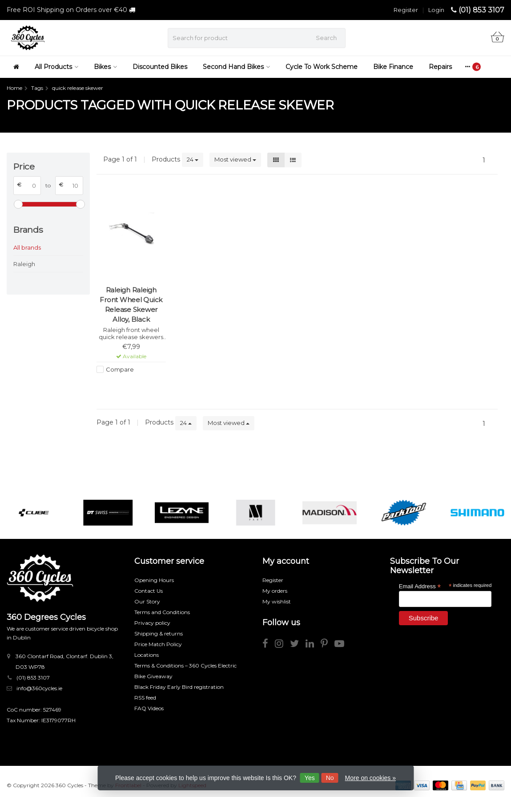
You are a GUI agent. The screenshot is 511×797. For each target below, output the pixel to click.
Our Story (147, 601)
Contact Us (148, 590)
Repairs (440, 67)
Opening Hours (154, 580)
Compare (120, 369)
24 (192, 159)
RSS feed (145, 697)
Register (406, 9)
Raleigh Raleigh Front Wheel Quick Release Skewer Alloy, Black (131, 305)
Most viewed (235, 159)
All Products (56, 67)
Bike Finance (393, 67)
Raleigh (24, 263)
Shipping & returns (158, 633)
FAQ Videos (149, 708)
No (330, 777)
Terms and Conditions (162, 612)
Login (436, 9)
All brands (27, 247)
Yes (310, 777)
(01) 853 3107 (481, 10)
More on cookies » (370, 777)
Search (326, 37)
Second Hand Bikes (236, 67)
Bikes (105, 67)
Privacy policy (152, 622)
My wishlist (276, 601)
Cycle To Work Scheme (322, 67)
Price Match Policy (158, 644)
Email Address (420, 586)
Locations (146, 654)
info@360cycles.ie (39, 688)
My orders (274, 590)
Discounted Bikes (160, 67)
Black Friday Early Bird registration (179, 687)
